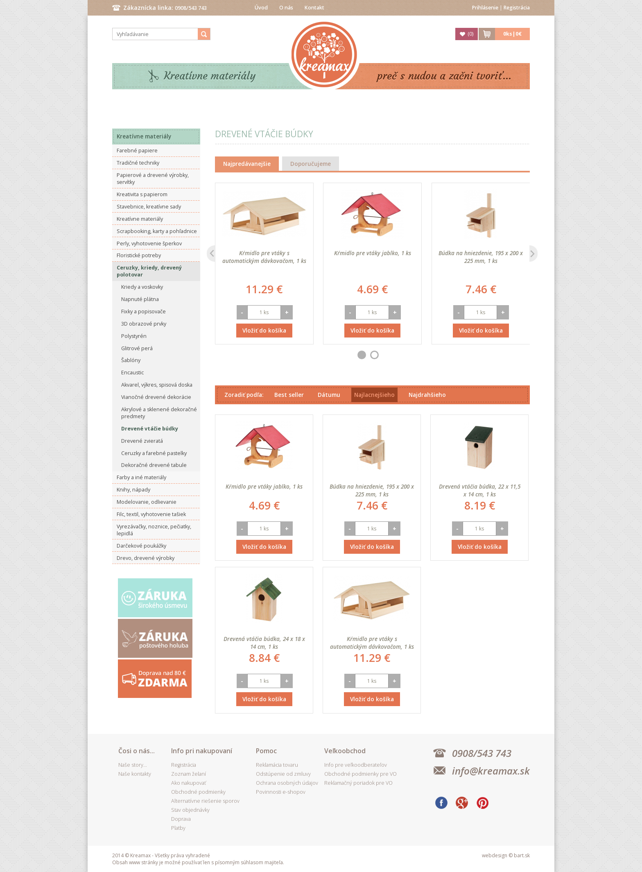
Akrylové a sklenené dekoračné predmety (159, 413)
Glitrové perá (137, 348)
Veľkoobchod (345, 750)
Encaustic (132, 372)
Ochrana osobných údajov (287, 782)
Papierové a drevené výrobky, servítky (153, 179)
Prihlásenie (485, 7)
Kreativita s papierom (142, 194)
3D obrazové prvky (143, 323)
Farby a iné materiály (141, 477)
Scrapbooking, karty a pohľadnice (157, 231)
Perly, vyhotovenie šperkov (149, 243)
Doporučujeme (310, 164)
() (470, 33)
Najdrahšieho (427, 395)
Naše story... (132, 764)
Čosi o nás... (136, 750)
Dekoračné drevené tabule (154, 465)
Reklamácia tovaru (277, 764)
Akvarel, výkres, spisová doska (156, 384)
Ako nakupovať (188, 782)
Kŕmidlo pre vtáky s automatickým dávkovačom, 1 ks (264, 257)
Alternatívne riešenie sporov (205, 800)
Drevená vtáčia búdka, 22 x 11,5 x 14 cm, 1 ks (479, 490)
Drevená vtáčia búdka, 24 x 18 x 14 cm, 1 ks (264, 642)
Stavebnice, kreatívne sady (149, 206)
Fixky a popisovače (143, 311)
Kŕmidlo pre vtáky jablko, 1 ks (372, 253)
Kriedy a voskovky (142, 286)
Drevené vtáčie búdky (149, 428)
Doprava (181, 818)
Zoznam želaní (188, 773)
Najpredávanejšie (247, 164)
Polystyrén (134, 336)
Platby (178, 827)
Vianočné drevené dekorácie (156, 397)
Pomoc (266, 750)
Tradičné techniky (138, 162)
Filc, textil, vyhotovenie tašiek (151, 514)
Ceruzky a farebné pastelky (154, 453)
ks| (512, 33)
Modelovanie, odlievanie (146, 501)
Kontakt (314, 7)
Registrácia (517, 7)
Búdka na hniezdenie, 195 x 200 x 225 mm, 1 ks (481, 257)
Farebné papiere (137, 150)
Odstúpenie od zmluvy (283, 773)
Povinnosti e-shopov (280, 791)
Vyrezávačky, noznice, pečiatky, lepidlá (154, 530)
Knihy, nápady (133, 489)
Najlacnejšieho (374, 395)
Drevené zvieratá (142, 440)
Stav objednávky (190, 809)
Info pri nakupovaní (201, 750)
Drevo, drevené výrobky (145, 558)
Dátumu (329, 395)
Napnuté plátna (140, 299)
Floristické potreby (139, 255)
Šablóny (130, 360)
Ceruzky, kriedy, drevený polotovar (149, 271)
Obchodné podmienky (198, 791)
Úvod (261, 7)
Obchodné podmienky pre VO (360, 773)
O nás (286, 7)
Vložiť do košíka (264, 330)
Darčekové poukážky (141, 545)
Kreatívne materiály (209, 76)
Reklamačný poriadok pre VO (358, 782)
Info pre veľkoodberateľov (355, 764)
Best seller (289, 395)
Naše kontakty (134, 773)
